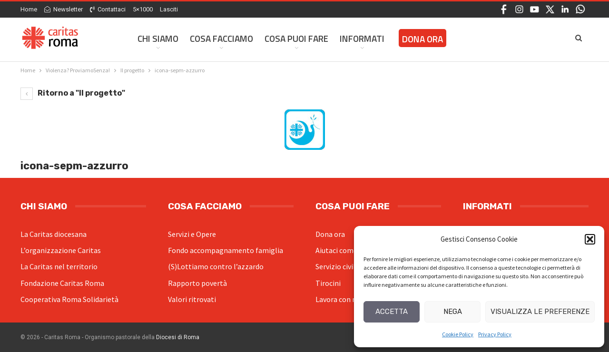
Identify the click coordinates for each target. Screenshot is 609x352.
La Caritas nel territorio (59, 266)
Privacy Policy (494, 334)
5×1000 (143, 9)
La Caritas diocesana (53, 234)
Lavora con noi (339, 299)
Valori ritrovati (192, 299)
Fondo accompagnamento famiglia (225, 250)
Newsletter (63, 9)
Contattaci (108, 9)
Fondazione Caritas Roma (62, 283)
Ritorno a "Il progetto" (72, 93)
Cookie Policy (457, 334)
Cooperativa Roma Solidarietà (69, 299)
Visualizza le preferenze (540, 311)
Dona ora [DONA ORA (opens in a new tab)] (422, 39)
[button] (590, 239)
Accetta (391, 311)
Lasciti (169, 9)
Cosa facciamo (221, 38)
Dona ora (330, 234)
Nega (452, 311)
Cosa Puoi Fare (296, 38)
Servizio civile (337, 266)
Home (28, 9)
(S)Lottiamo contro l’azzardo (216, 266)
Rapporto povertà (197, 283)
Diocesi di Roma (177, 337)
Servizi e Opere (192, 234)
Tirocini (328, 283)
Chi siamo (158, 38)
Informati (362, 38)
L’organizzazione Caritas (60, 250)
